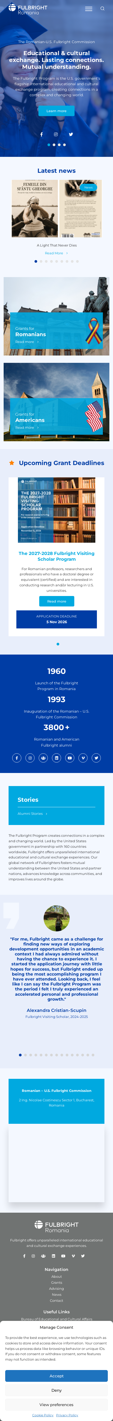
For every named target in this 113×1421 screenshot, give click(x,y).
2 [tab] (54, 145)
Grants (56, 1282)
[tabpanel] (56, 78)
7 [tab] (67, 261)
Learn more (56, 111)
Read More (54, 253)
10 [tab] (67, 1055)
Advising (56, 1288)
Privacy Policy (67, 1415)
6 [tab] (61, 261)
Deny (56, 1390)
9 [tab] (77, 261)
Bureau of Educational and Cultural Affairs (56, 1319)
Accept (57, 1375)
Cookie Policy (43, 1415)
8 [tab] (72, 261)
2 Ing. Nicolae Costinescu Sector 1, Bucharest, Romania (56, 1103)
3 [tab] (59, 145)
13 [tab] (82, 1055)
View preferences (56, 1404)
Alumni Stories (30, 813)
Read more (24, 342)
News (88, 187)
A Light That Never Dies (56, 245)
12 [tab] (77, 1055)
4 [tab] (64, 145)
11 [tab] (72, 1055)
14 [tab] (87, 1055)
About (56, 1276)
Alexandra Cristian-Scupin (57, 1010)
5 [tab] (56, 261)
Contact (56, 1300)
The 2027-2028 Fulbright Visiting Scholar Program (57, 556)
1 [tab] (48, 145)
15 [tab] (93, 1055)
